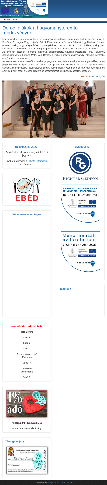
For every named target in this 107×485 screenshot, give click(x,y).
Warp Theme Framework (59, 482)
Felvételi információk (38, 161)
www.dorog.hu (97, 76)
